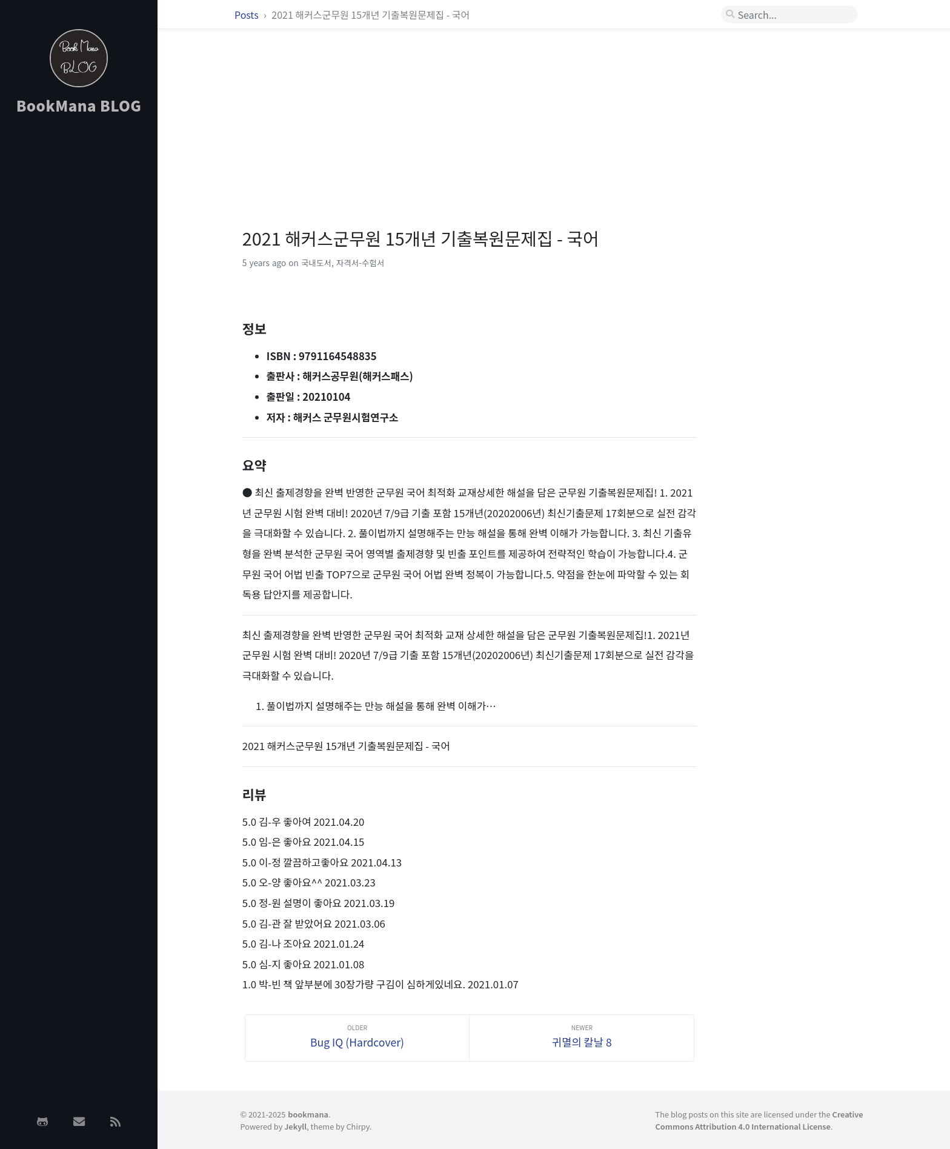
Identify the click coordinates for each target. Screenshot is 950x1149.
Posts (247, 14)
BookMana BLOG (79, 105)
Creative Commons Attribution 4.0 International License (759, 1119)
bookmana (308, 1114)
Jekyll (295, 1126)
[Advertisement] (79, 317)
